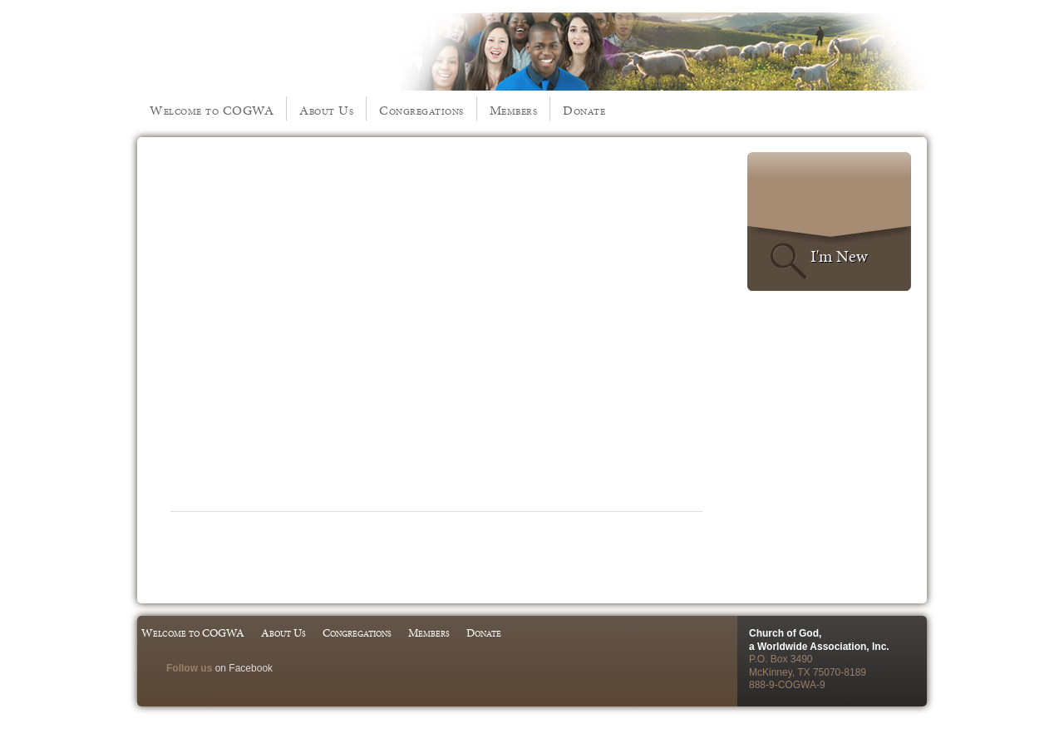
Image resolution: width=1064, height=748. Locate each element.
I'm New (839, 256)
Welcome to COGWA (211, 110)
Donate (584, 110)
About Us (326, 110)
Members (514, 110)
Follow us (189, 668)
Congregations (421, 110)
